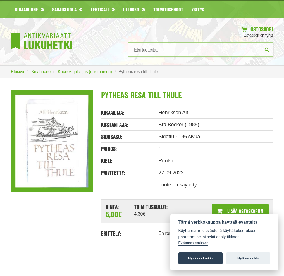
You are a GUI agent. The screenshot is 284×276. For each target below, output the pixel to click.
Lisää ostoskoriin (240, 211)
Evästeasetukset (193, 243)
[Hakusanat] (200, 49)
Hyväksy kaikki (200, 258)
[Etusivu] (41, 33)
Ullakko (134, 9)
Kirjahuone (29, 9)
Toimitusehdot (168, 9)
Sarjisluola (67, 9)
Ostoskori (257, 29)
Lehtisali (103, 9)
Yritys (198, 9)
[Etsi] (267, 49)
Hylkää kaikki (248, 258)
